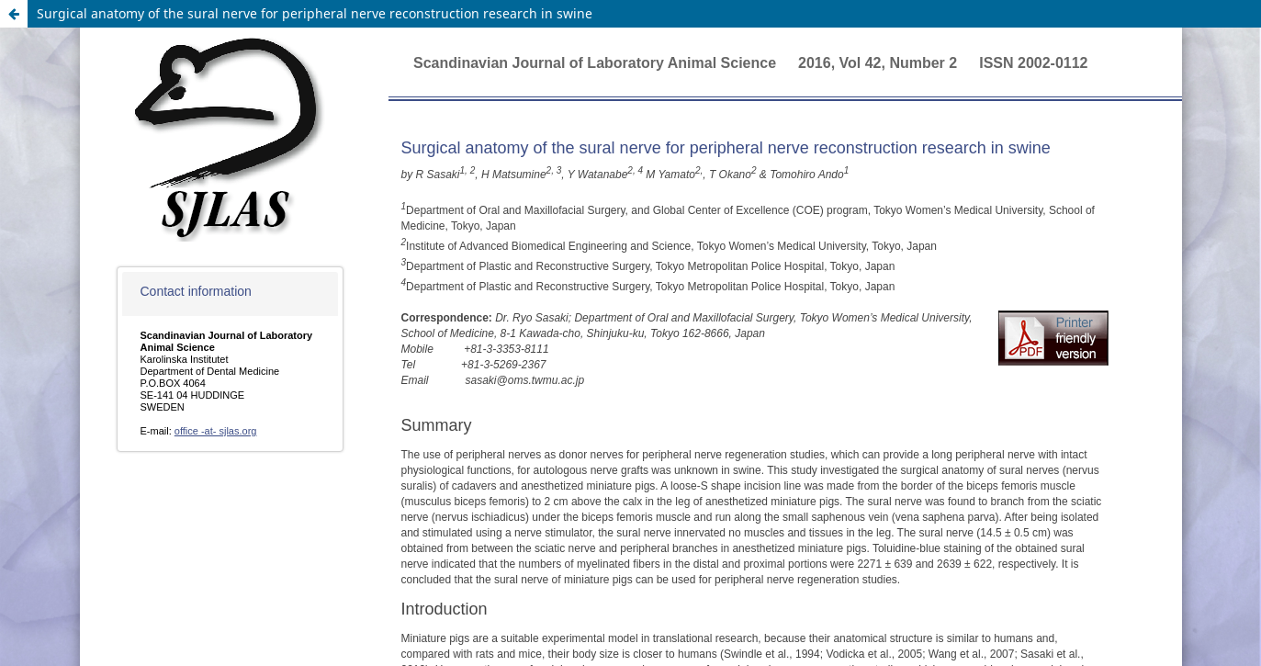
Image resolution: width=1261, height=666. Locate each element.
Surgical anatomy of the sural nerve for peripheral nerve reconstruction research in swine (314, 13)
